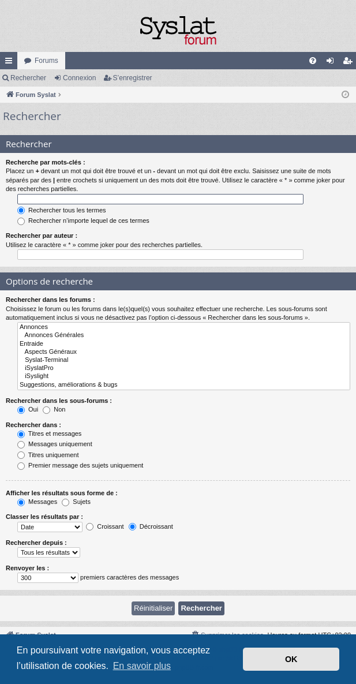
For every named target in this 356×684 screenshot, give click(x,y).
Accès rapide (11, 63)
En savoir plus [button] (142, 666)
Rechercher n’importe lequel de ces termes (83, 220)
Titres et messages (49, 433)
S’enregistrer (132, 78)
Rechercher (28, 78)
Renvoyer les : (27, 568)
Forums (46, 61)
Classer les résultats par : (44, 516)
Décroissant (151, 526)
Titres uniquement (48, 454)
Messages (37, 501)
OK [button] (291, 659)
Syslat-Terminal (183, 360)
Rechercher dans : (33, 424)
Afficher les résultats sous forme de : (62, 492)
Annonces (183, 327)
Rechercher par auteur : (41, 235)
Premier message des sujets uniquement (80, 465)
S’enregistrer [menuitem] (350, 63)
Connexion (79, 78)
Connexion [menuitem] (333, 63)
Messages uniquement (54, 443)
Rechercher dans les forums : (50, 299)
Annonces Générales (183, 335)
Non (54, 409)
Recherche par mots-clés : (45, 162)
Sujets (76, 501)
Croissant (105, 526)
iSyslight (183, 376)
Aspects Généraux (183, 352)
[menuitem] (312, 60)
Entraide (183, 344)
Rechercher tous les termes (61, 210)
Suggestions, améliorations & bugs (183, 385)
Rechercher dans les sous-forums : (59, 400)
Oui (27, 409)
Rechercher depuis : (36, 542)
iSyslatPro (183, 368)
